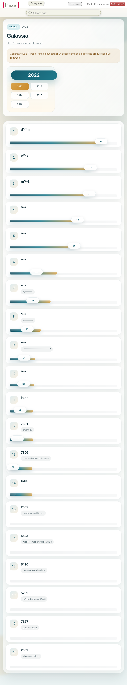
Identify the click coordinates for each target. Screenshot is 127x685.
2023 (39, 86)
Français (75, 3)
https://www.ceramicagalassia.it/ (24, 43)
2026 (19, 104)
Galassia (17, 36)
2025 (39, 95)
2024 (19, 95)
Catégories (36, 3)
